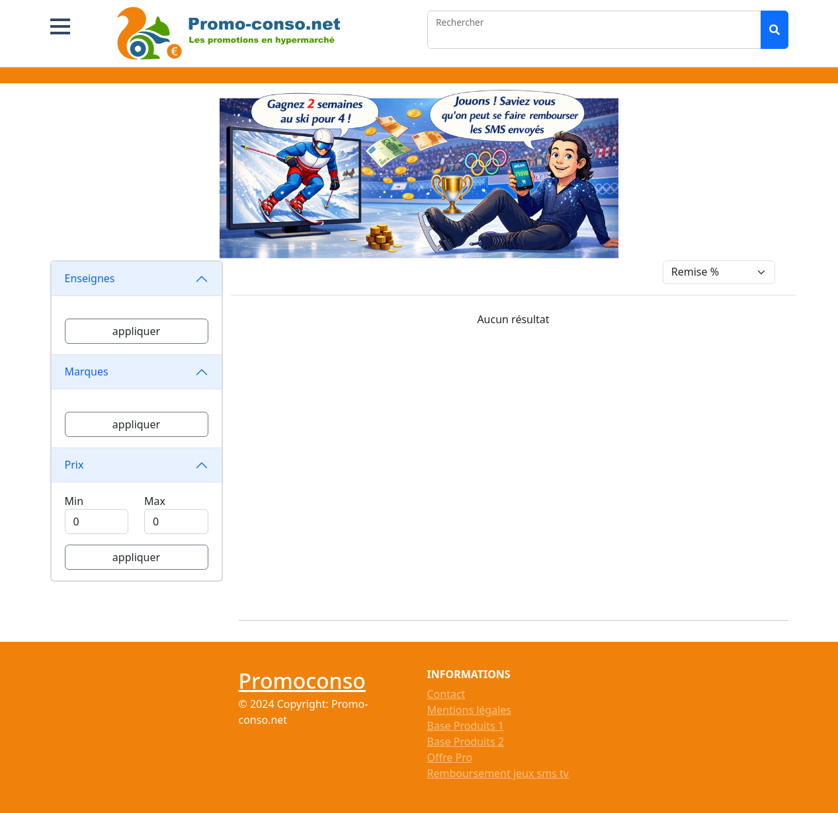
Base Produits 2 (465, 741)
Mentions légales (469, 710)
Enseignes (90, 278)
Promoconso (302, 680)
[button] (60, 26)
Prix (74, 464)
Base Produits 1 (465, 725)
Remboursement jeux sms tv (498, 773)
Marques (86, 371)
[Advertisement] (521, 468)
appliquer (136, 331)
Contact (446, 694)
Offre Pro (450, 757)
